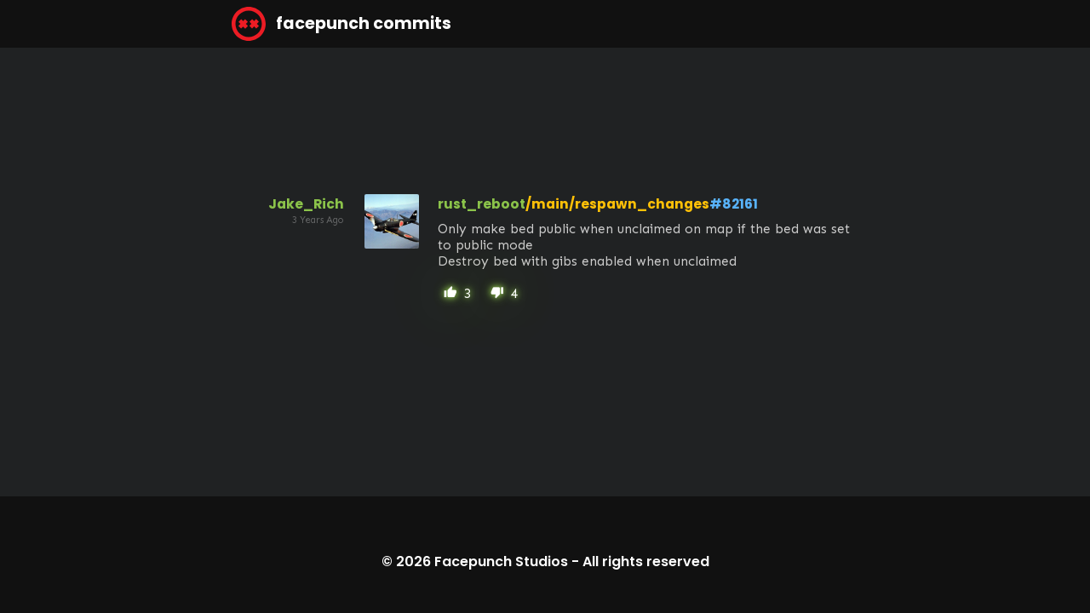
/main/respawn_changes (617, 204)
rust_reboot (481, 204)
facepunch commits (341, 24)
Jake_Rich (306, 204)
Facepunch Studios (501, 561)
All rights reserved (645, 561)
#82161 (733, 204)
